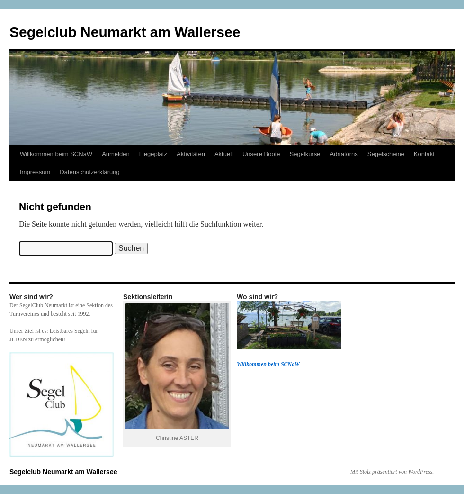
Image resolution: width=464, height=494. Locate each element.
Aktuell (223, 153)
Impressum (35, 171)
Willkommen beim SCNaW (56, 153)
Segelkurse (304, 153)
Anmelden (116, 153)
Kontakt (424, 153)
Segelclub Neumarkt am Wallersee (124, 32)
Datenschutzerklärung (89, 171)
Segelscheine (385, 153)
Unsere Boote (261, 153)
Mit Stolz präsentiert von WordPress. (392, 471)
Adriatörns (344, 153)
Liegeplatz (153, 153)
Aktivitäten (191, 153)
